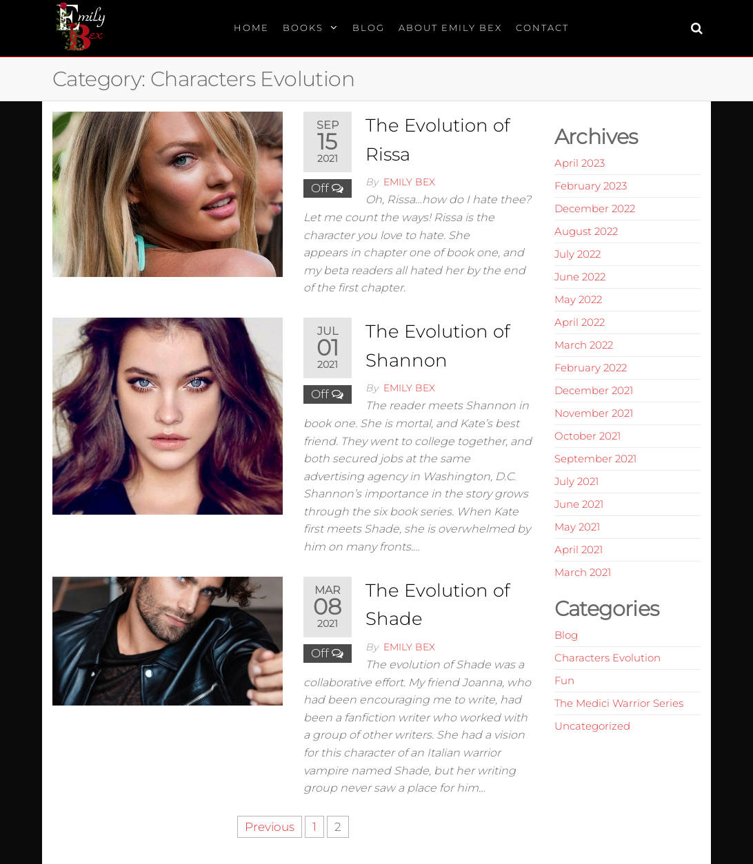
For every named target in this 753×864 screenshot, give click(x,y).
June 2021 (578, 504)
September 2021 (595, 458)
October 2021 (587, 435)
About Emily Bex (450, 27)
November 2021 (593, 413)
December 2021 (593, 390)
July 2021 (576, 481)
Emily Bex (409, 182)
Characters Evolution (607, 657)
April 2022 (579, 322)
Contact (542, 27)
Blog (368, 27)
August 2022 (586, 231)
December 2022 (594, 208)
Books (303, 27)
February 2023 (590, 185)
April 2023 (579, 162)
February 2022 (590, 367)
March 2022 (583, 344)
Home (251, 27)
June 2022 (579, 276)
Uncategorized (592, 725)
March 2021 (582, 572)
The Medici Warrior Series (618, 703)
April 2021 (578, 549)
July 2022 (577, 253)
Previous (269, 827)
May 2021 (577, 526)
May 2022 (578, 299)
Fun (564, 680)
